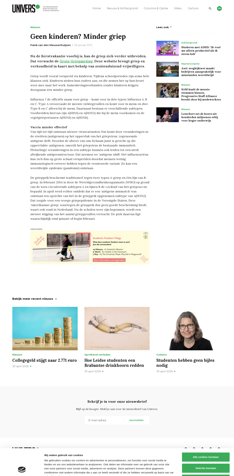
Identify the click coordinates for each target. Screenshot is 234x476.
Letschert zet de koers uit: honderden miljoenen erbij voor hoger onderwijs (199, 117)
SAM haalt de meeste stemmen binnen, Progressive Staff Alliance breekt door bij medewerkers (201, 94)
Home (97, 8)
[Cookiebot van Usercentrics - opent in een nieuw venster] (22, 469)
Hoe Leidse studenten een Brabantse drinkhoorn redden (114, 363)
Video (178, 8)
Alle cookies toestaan (206, 431)
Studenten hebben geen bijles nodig (185, 363)
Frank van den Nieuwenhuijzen (50, 45)
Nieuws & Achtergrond (122, 8)
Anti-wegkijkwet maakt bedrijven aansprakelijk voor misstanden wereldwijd (201, 72)
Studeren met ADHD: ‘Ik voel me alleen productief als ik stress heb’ (200, 50)
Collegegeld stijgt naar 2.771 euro (44, 360)
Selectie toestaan (206, 442)
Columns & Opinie (156, 8)
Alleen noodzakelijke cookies (205, 453)
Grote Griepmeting (76, 61)
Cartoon (193, 8)
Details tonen (182, 469)
